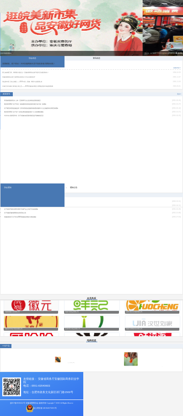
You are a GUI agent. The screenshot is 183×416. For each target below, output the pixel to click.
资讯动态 (96, 58)
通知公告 (73, 187)
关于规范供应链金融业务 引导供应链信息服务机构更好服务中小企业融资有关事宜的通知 (31, 108)
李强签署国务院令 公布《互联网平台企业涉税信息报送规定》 (23, 100)
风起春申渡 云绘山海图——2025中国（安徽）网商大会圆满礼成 (22, 82)
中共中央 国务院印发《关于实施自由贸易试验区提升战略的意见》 (24, 115)
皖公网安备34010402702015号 (45, 408)
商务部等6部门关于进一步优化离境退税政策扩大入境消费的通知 (23, 112)
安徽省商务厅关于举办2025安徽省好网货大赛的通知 (20, 217)
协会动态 (32, 58)
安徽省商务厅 (46, 378)
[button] (177, 53)
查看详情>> (177, 68)
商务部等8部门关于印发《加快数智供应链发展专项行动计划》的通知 (25, 104)
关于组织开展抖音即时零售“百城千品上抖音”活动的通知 (21, 209)
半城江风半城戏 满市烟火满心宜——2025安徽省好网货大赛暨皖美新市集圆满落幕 (27, 86)
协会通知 (7, 187)
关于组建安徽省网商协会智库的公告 (15, 213)
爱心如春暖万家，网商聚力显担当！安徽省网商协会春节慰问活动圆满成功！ (25, 72)
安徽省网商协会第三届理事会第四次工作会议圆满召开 (18, 77)
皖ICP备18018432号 (17, 403)
